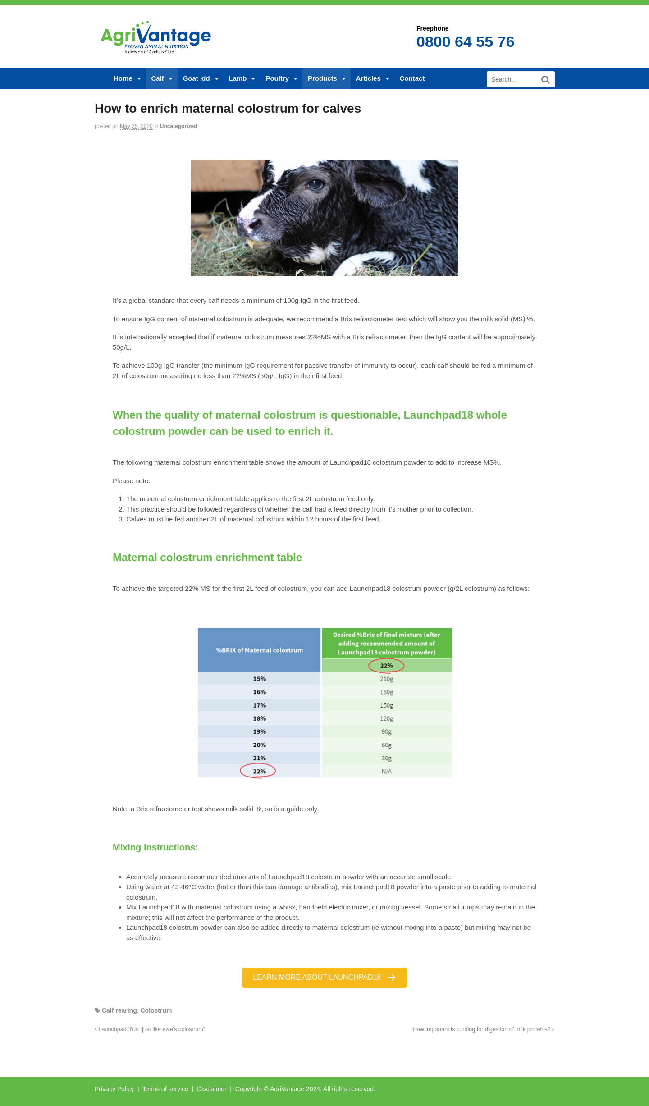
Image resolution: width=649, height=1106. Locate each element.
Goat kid (196, 78)
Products (322, 78)
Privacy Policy (114, 1088)
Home (123, 78)
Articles (368, 78)
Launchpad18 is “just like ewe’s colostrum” (150, 1029)
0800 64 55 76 (465, 41)
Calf (157, 78)
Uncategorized (178, 126)
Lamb (238, 78)
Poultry (277, 78)
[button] (324, 978)
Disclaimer (211, 1088)
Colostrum (156, 1010)
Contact (412, 78)
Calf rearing (119, 1010)
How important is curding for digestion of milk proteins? (483, 1029)
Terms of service (165, 1088)
